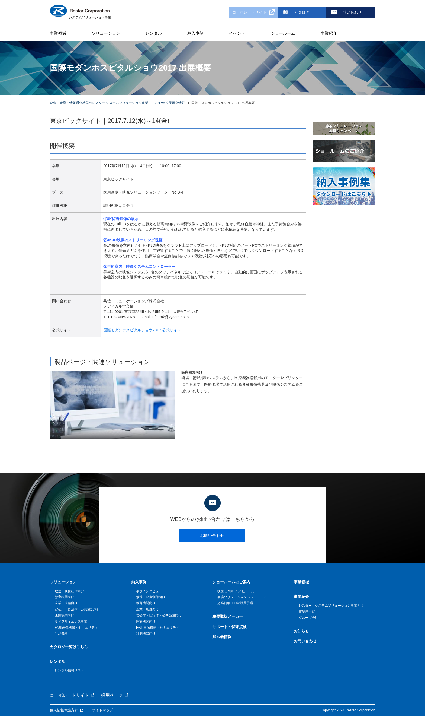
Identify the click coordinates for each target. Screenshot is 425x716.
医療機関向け (64, 615)
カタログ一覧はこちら (69, 647)
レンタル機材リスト (69, 670)
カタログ (301, 12)
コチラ (128, 205)
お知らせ (301, 631)
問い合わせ (352, 12)
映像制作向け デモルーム (235, 591)
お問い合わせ (212, 535)
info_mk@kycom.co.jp (170, 317)
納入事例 (195, 33)
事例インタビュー (149, 591)
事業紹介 (329, 33)
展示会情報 (221, 637)
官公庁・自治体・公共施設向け (77, 609)
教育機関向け (64, 597)
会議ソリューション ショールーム (242, 597)
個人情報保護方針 (64, 710)
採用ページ (112, 695)
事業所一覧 (307, 612)
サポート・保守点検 (229, 627)
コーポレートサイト (249, 12)
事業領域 (58, 33)
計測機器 (61, 633)
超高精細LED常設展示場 (235, 603)
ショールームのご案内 (231, 582)
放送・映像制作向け (69, 591)
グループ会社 (308, 618)
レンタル (154, 33)
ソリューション (106, 33)
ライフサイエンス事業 (71, 621)
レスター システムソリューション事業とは (331, 605)
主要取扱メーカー (227, 616)
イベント (237, 33)
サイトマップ (102, 710)
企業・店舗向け (66, 603)
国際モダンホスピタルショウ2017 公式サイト (142, 330)
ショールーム (283, 33)
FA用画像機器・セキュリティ (76, 627)
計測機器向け (146, 633)
